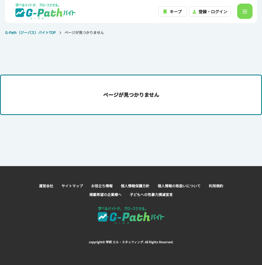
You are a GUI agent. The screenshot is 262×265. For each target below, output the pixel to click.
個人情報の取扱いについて (179, 185)
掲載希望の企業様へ (105, 194)
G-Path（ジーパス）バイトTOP (30, 32)
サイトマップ (72, 185)
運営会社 (46, 185)
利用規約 (216, 185)
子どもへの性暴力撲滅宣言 (151, 194)
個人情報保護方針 (135, 185)
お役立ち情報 (102, 185)
